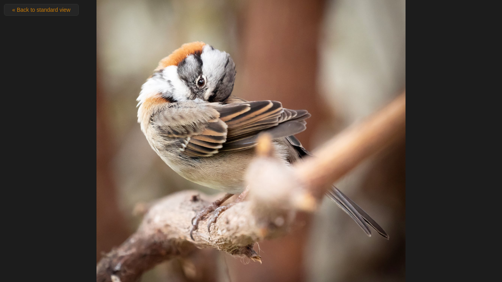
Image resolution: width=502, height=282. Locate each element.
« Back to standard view (41, 10)
